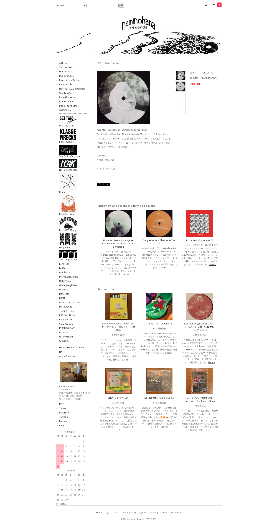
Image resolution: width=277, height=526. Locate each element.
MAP (61, 404)
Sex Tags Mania (67, 125)
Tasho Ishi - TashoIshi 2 (159, 323)
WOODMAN (65, 110)
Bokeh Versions (67, 214)
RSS (171, 512)
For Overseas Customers (71, 347)
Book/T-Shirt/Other (68, 105)
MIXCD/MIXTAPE (67, 328)
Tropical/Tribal (66, 310)
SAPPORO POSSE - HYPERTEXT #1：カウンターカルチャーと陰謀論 (118, 327)
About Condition (67, 356)
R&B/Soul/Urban (67, 315)
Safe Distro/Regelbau (69, 156)
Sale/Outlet (64, 340)
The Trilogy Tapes (68, 259)
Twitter (62, 408)
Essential (63, 332)
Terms (164, 512)
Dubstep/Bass (112, 63)
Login (107, 512)
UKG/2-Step (65, 281)
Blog (61, 425)
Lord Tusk (64, 263)
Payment (143, 512)
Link (61, 351)
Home (99, 512)
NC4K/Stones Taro (68, 169)
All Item (63, 63)
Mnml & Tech (65, 272)
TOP (99, 63)
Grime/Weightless (68, 285)
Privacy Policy (129, 512)
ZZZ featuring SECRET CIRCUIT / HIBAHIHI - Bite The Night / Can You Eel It (200, 327)
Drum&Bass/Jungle (68, 276)
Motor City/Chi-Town (69, 302)
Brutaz (62, 192)
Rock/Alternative (67, 97)
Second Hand (66, 336)
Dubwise (63, 289)
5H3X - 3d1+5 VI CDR (118, 397)
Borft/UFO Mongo (68, 230)
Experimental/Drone (69, 80)
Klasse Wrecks (66, 141)
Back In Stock (65, 319)
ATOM (178, 512)
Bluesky (63, 421)
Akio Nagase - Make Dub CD (159, 397)
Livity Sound (65, 247)
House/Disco (65, 71)
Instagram (64, 412)
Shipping (154, 512)
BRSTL (62, 298)
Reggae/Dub (65, 84)
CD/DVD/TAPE (66, 323)
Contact (116, 512)
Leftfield (63, 268)
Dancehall (64, 293)
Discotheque (65, 306)
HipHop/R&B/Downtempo (72, 88)
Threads (63, 416)
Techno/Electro (66, 67)
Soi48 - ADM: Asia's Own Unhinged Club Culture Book (200, 399)
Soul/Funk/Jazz (66, 93)
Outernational (66, 101)
